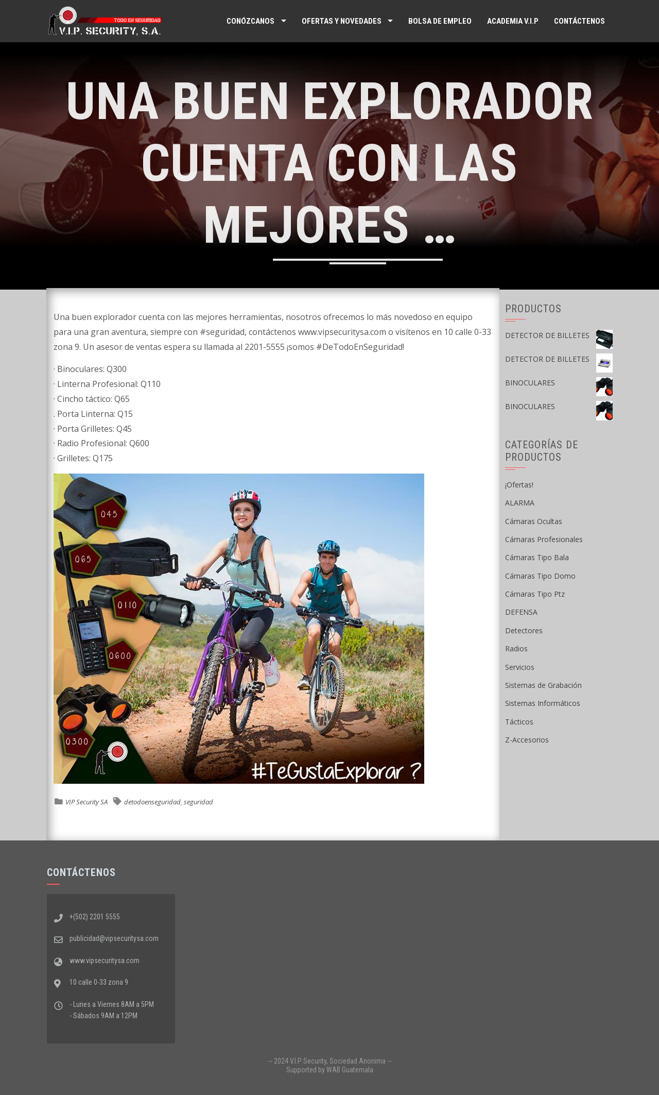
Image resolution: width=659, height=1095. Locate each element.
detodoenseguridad (152, 801)
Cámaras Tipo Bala (537, 557)
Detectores (524, 630)
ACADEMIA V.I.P (513, 21)
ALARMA (519, 503)
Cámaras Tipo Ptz (535, 594)
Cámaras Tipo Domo (540, 576)
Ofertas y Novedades (341, 21)
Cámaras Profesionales (544, 539)
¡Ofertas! (519, 485)
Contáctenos (579, 21)
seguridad (198, 801)
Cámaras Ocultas (533, 521)
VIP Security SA (86, 801)
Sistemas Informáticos (542, 703)
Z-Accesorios (527, 740)
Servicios (519, 667)
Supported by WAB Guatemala (329, 1070)
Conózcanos (250, 21)
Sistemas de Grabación (543, 685)
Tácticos (519, 722)
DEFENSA (521, 612)
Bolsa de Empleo (440, 21)
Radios (516, 648)
